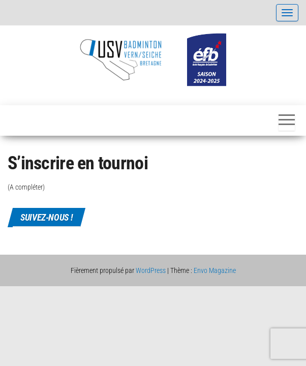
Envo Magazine (215, 270)
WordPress (151, 270)
